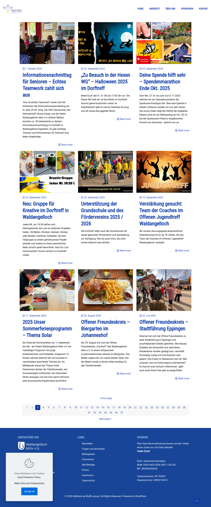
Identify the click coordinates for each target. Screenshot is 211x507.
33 (100, 412)
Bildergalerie (88, 454)
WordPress (140, 496)
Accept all (29, 491)
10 (75, 407)
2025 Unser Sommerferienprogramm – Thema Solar (47, 328)
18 (119, 407)
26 (162, 407)
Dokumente (88, 459)
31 (89, 412)
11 (81, 407)
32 (94, 412)
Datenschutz (88, 480)
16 (108, 407)
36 (116, 412)
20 (130, 407)
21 (135, 407)
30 (184, 407)
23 (146, 407)
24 (151, 407)
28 (173, 407)
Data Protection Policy (29, 477)
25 (157, 407)
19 (124, 407)
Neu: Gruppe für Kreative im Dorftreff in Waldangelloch (46, 210)
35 (111, 412)
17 (113, 407)
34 (105, 412)
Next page (105, 419)
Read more (66, 144)
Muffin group (92, 496)
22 (140, 407)
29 (178, 407)
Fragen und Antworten (93, 448)
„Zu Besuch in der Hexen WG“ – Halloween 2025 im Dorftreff (105, 81)
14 (97, 407)
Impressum (87, 475)
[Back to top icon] (197, 501)
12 (86, 407)
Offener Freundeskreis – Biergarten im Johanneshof (105, 328)
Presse (85, 470)
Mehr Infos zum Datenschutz (29, 483)
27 (168, 407)
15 (103, 407)
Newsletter (87, 443)
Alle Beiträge (88, 464)
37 (121, 412)
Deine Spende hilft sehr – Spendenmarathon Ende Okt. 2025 (162, 81)
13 (92, 407)
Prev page (105, 398)
